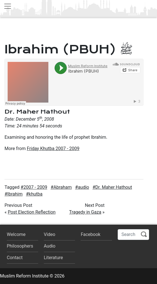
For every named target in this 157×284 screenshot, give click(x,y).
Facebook (90, 234)
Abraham (62, 187)
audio (83, 187)
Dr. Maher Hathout (113, 187)
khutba (36, 194)
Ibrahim (15, 194)
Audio (49, 246)
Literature (53, 257)
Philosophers (20, 246)
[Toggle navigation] (7, 6)
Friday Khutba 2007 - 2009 (53, 148)
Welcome (16, 234)
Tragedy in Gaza (85, 212)
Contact (15, 257)
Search (144, 234)
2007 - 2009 (35, 187)
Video (49, 234)
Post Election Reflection (31, 212)
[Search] (133, 234)
